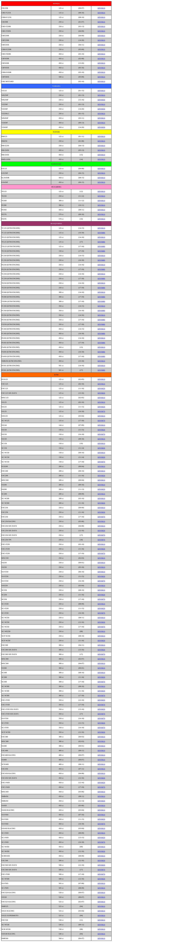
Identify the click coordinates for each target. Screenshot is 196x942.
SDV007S (101, 411)
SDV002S (101, 388)
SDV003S (101, 100)
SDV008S (101, 233)
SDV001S (101, 8)
